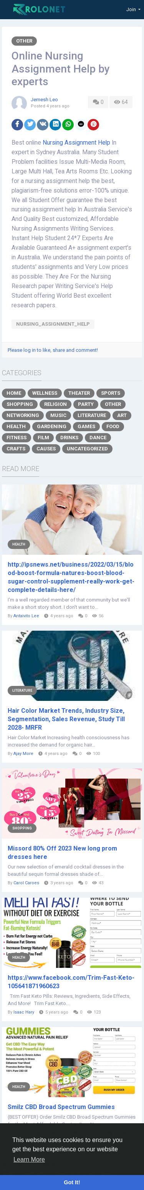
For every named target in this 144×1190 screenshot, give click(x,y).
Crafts (16, 449)
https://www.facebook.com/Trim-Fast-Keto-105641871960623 (71, 982)
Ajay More (24, 753)
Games (86, 426)
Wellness (44, 393)
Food (112, 426)
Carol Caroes (26, 882)
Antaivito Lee (26, 615)
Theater (79, 393)
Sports (110, 393)
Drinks (69, 437)
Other (24, 41)
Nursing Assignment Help (76, 142)
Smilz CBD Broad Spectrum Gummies (61, 1107)
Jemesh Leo (44, 99)
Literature (92, 415)
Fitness (16, 437)
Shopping (20, 404)
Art (122, 415)
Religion (55, 404)
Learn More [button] (29, 1159)
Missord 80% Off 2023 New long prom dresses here (62, 852)
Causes (46, 449)
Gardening (51, 426)
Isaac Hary (23, 1012)
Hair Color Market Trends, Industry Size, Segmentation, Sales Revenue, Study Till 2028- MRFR (66, 719)
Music (58, 415)
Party (86, 404)
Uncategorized (87, 449)
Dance (97, 437)
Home (14, 393)
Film (43, 437)
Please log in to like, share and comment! (53, 350)
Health (16, 426)
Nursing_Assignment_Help (53, 324)
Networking (23, 415)
